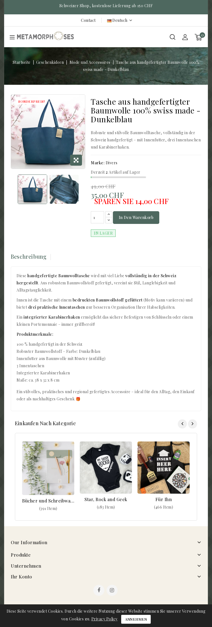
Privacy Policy (104, 618)
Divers (112, 162)
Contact (88, 20)
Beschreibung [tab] (28, 256)
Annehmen (136, 619)
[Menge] (97, 217)
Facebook (99, 591)
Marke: (98, 162)
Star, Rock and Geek (105, 499)
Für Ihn (163, 499)
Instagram (113, 591)
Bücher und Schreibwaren (48, 501)
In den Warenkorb (136, 217)
